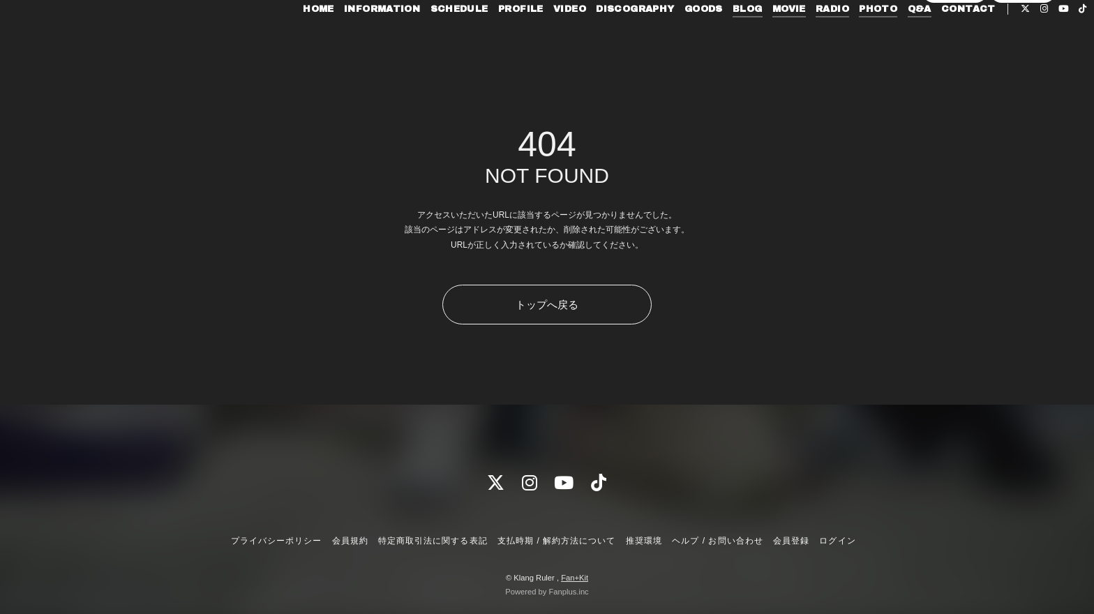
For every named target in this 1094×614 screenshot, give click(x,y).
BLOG (715, 40)
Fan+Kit (574, 578)
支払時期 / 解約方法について (556, 541)
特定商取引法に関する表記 (432, 541)
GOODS (671, 40)
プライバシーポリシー (276, 541)
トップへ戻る (547, 304)
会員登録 (955, 64)
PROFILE (488, 40)
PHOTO (845, 40)
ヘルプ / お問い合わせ (717, 541)
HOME (285, 40)
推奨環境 (644, 541)
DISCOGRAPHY (602, 40)
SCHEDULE (427, 40)
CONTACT (935, 40)
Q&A (887, 40)
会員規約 (350, 541)
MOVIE (756, 40)
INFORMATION (349, 40)
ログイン (1023, 64)
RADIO (799, 40)
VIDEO (536, 40)
